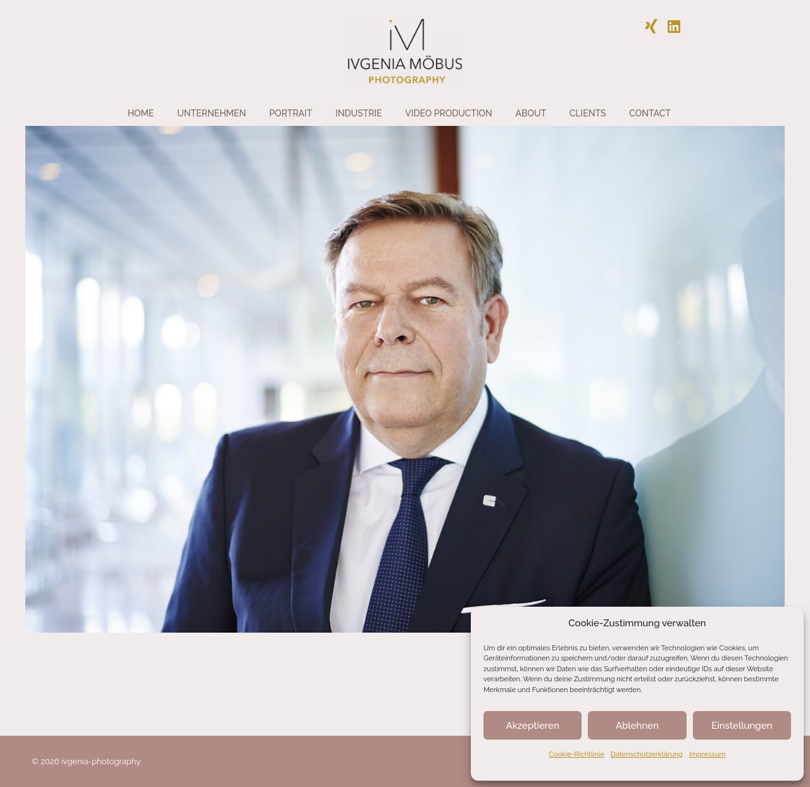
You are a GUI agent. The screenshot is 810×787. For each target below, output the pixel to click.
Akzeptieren (532, 725)
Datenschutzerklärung (647, 754)
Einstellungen (741, 725)
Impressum (707, 754)
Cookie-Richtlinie (576, 754)
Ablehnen (637, 725)
